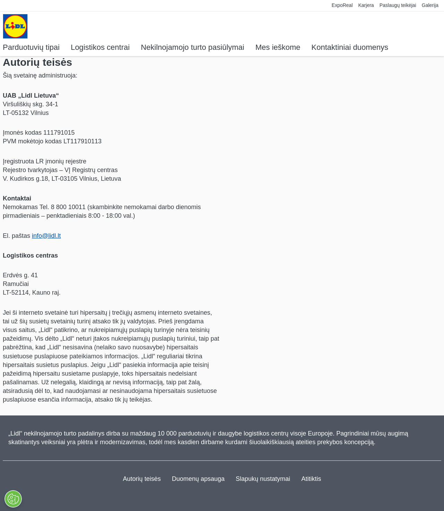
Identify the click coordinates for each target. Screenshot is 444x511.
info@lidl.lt (46, 235)
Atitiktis (311, 478)
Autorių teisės (142, 478)
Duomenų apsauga (198, 478)
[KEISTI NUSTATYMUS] (13, 499)
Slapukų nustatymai (263, 478)
